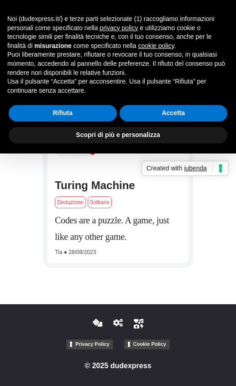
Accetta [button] (173, 112)
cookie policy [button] (156, 45)
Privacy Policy (92, 344)
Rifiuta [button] (62, 112)
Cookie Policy (149, 344)
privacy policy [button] (119, 28)
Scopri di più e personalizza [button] (118, 134)
